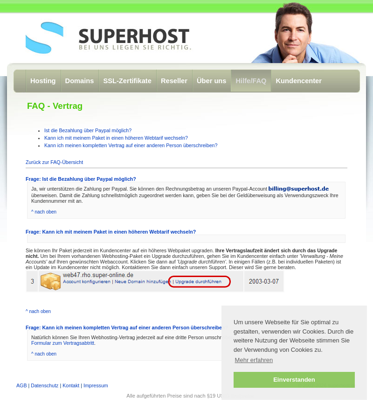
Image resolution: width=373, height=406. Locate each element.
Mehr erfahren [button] (254, 359)
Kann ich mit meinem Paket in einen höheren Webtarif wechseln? (116, 138)
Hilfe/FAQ (250, 81)
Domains (79, 81)
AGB (21, 385)
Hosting (43, 81)
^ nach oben (43, 211)
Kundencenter (299, 81)
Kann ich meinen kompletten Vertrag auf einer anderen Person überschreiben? (130, 145)
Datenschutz (44, 385)
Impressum (95, 385)
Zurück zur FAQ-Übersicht (54, 162)
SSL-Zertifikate (127, 81)
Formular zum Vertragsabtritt (62, 343)
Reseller (174, 81)
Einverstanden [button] (294, 379)
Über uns (212, 81)
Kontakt (70, 385)
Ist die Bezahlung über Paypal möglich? (87, 130)
